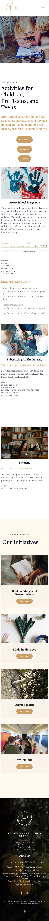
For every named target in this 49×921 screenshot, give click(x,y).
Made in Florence (24, 649)
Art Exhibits (24, 760)
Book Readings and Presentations (24, 592)
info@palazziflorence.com (24, 849)
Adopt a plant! (24, 704)
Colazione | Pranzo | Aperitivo (24, 870)
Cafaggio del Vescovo (24, 842)
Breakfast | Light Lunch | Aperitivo (24, 881)
